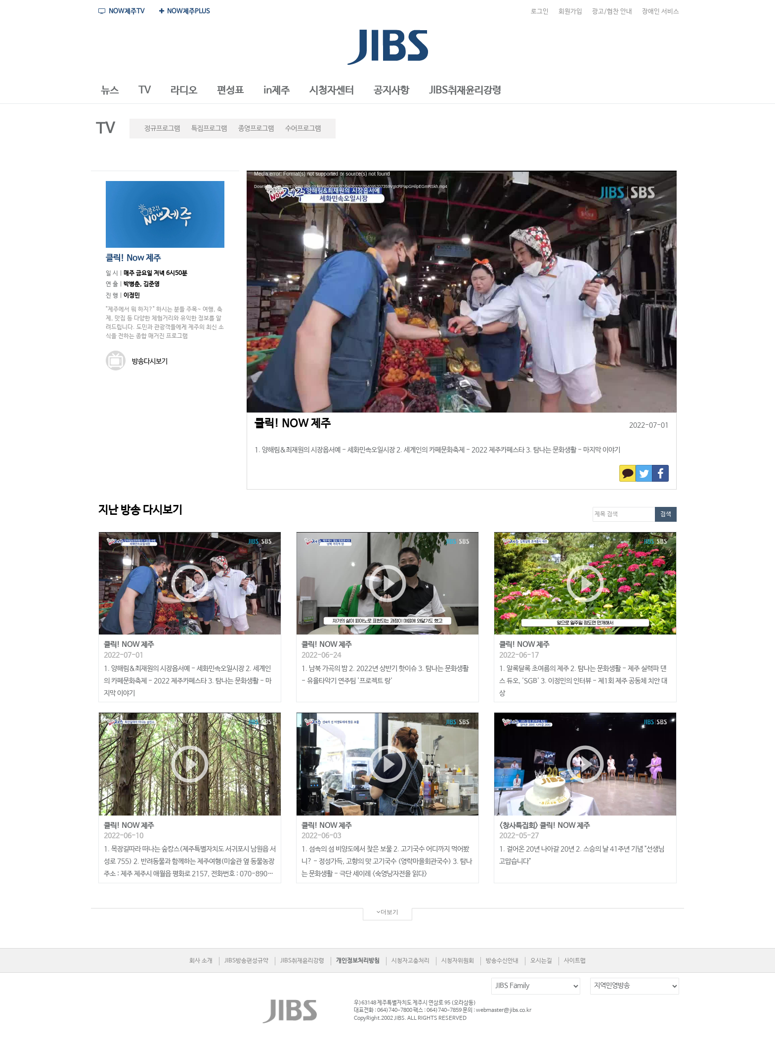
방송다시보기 (137, 361)
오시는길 (541, 960)
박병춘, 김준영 (142, 284)
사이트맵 (575, 960)
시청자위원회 (457, 960)
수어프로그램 (303, 129)
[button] (110, 91)
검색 (665, 514)
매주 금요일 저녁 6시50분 (155, 273)
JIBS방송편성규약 (246, 960)
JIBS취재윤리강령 (302, 960)
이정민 (132, 295)
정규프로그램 (162, 129)
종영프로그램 (256, 129)
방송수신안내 (502, 960)
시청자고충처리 (410, 960)
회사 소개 (201, 960)
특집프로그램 (209, 129)
